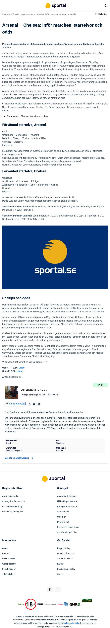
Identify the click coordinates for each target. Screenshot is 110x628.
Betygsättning (63, 548)
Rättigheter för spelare (67, 506)
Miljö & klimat (63, 522)
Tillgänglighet (8, 574)
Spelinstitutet (63, 511)
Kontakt (5, 553)
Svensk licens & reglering (68, 527)
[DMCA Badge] (21, 604)
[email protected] (17, 403)
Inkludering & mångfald (12, 511)
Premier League (19, 14)
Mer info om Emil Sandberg (19, 458)
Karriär (60, 564)
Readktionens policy (66, 569)
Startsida (6, 14)
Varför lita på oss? (65, 558)
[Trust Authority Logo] (40, 604)
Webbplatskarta (9, 564)
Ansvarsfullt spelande (66, 496)
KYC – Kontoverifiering (12, 506)
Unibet (22, 368)
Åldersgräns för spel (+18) (13, 501)
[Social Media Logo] (50, 589)
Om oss (60, 574)
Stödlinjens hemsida (71, 623)
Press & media (8, 558)
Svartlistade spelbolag (67, 532)
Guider (5, 548)
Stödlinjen (61, 517)
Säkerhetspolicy (9, 569)
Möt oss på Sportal (65, 553)
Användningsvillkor (10, 496)
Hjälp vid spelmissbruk (67, 501)
